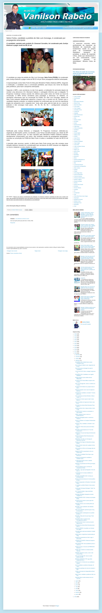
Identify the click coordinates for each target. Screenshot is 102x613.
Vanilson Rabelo (86, 322)
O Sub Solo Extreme (78, 164)
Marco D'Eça (77, 151)
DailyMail (76, 113)
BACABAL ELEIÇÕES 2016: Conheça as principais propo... (84, 476)
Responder (12, 222)
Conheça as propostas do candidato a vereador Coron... (83, 458)
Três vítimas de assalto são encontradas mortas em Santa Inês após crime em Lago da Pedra (84, 73)
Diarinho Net (76, 116)
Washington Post (77, 202)
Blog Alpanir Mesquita (78, 101)
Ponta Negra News (78, 173)
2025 (75, 336)
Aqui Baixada (77, 98)
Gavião (75, 131)
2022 (75, 341)
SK (74, 191)
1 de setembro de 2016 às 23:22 (22, 218)
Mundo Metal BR (77, 161)
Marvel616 (76, 154)
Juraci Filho (76, 144)
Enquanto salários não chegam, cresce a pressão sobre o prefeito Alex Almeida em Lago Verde (88, 226)
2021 (75, 343)
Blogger (57, 605)
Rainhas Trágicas (78, 179)
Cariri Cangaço (77, 108)
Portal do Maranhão (78, 174)
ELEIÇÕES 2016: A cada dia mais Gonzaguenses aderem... (82, 519)
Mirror (75, 158)
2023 (75, 339)
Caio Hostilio (76, 106)
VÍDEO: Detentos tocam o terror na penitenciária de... (82, 415)
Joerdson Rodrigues (78, 141)
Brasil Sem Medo (77, 104)
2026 (75, 334)
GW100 (75, 136)
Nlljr (75, 162)
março (77, 590)
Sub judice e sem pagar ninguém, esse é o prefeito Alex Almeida (88, 236)
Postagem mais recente (12, 251)
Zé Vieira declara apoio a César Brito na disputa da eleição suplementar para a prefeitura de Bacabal (88, 269)
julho (77, 583)
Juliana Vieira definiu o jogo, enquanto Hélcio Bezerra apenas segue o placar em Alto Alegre (88, 246)
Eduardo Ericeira (77, 124)
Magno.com (76, 149)
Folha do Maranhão (78, 128)
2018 (75, 349)
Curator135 (76, 111)
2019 (75, 347)
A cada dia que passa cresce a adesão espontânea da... (83, 461)
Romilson (76, 186)
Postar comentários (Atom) (16, 253)
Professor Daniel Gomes (79, 177)
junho (77, 584)
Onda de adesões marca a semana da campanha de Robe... (83, 467)
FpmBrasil (76, 129)
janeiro (77, 594)
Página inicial (8, 31)
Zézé (75, 206)
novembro (78, 356)
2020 (75, 345)
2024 (75, 337)
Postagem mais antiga (63, 251)
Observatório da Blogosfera (80, 166)
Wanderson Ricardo (78, 199)
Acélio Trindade (77, 96)
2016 (75, 353)
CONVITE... (83, 278)
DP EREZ (76, 121)
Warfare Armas (77, 201)
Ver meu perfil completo (86, 324)
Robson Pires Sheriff (78, 184)
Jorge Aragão (77, 143)
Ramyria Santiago (78, 181)
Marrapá (76, 153)
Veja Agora (76, 197)
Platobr (75, 171)
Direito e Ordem (77, 119)
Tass (75, 194)
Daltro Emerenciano (78, 114)
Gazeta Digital (77, 133)
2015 (75, 596)
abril (77, 588)
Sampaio (76, 189)
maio (77, 586)
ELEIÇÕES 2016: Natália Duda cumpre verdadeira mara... (83, 363)
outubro (77, 358)
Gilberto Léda (77, 134)
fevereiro (78, 592)
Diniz (75, 118)
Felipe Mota (76, 126)
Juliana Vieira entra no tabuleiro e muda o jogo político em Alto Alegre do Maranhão (88, 297)
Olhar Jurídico (77, 168)
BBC (75, 99)
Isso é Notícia (77, 139)
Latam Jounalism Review (79, 146)
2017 (75, 351)
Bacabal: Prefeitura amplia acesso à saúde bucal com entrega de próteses (88, 308)
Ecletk (75, 123)
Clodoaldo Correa (78, 109)
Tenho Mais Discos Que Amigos (81, 196)
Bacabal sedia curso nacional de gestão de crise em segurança (88, 287)
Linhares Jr (76, 148)
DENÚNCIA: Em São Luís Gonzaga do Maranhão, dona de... (83, 439)
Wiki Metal (76, 204)
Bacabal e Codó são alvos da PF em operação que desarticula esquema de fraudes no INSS (88, 257)
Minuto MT (76, 156)
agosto (77, 581)
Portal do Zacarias (78, 176)
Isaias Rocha (77, 138)
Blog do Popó (77, 103)
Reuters (75, 182)
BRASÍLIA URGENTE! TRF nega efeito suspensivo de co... (83, 559)
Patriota (75, 169)
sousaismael (76, 192)
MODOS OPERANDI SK (79, 159)
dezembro (78, 354)
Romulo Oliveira (77, 187)
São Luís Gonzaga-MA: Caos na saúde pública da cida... (83, 556)
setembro (78, 360)
